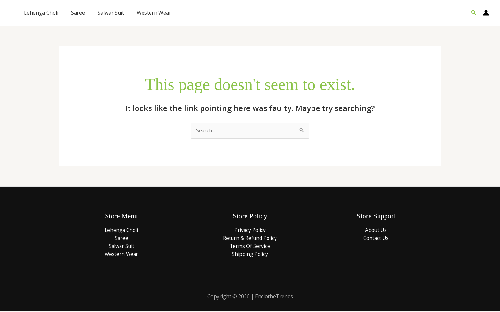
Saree (78, 12)
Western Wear (154, 12)
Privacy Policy (250, 230)
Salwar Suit (111, 12)
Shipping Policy (250, 254)
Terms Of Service (250, 246)
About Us (376, 230)
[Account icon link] (486, 13)
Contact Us (376, 238)
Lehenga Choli (41, 12)
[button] (474, 13)
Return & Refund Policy (250, 238)
